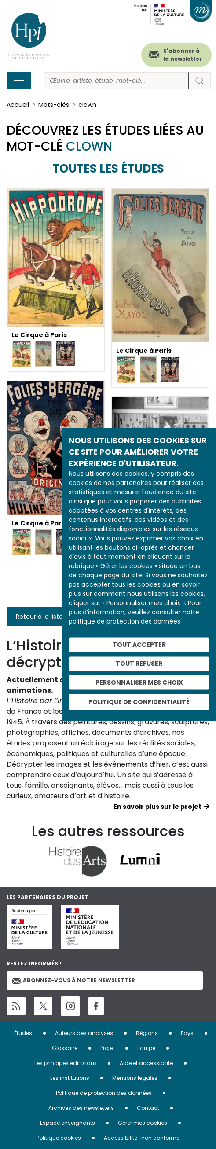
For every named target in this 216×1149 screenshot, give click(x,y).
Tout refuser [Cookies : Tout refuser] (139, 663)
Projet (107, 1048)
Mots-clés (53, 104)
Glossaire (64, 1048)
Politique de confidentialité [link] (139, 701)
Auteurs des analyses (84, 1033)
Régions (147, 1033)
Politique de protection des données (104, 1093)
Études (23, 1033)
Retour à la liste (39, 616)
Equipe (146, 1048)
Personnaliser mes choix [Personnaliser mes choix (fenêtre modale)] (139, 682)
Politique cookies (59, 1138)
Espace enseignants (67, 1123)
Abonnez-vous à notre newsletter (73, 980)
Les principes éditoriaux (65, 1063)
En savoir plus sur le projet (157, 806)
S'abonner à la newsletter (182, 54)
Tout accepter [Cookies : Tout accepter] (139, 644)
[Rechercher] (116, 80)
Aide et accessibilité (146, 1063)
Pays (187, 1033)
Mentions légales (134, 1078)
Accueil (18, 104)
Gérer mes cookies (142, 1123)
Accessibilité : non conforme (141, 1138)
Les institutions (69, 1078)
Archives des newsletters (81, 1108)
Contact (148, 1108)
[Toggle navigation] (19, 80)
